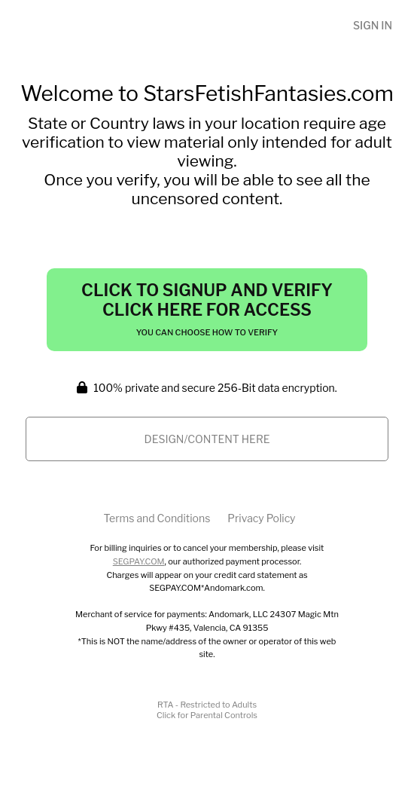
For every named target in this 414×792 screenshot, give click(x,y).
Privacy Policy (261, 518)
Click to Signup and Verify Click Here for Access (207, 309)
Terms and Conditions (156, 518)
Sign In (372, 25)
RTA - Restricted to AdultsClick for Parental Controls (207, 709)
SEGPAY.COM (139, 561)
